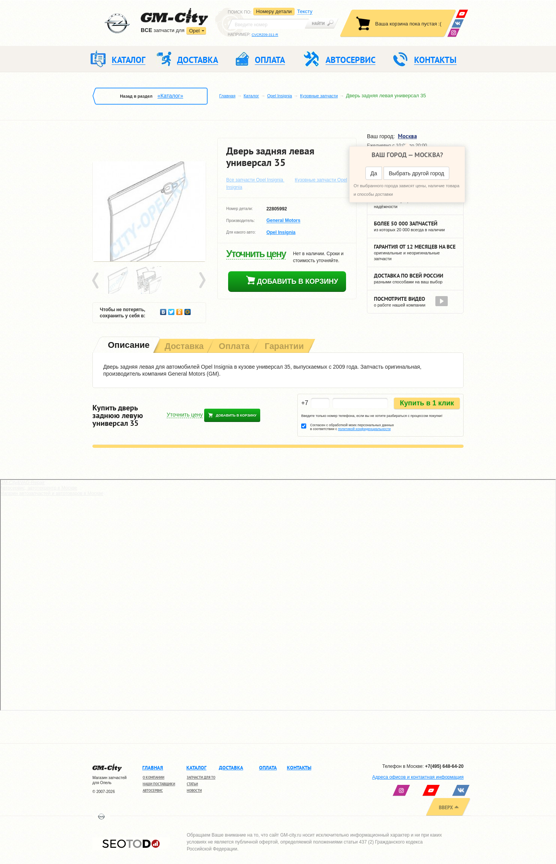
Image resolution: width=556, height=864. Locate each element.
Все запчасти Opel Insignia (255, 180)
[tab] (128, 346)
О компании (153, 777)
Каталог (251, 95)
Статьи (192, 784)
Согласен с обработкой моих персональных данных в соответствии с (352, 427)
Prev (96, 280)
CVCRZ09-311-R (265, 35)
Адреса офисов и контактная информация (418, 777)
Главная (227, 95)
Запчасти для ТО (201, 777)
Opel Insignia (279, 95)
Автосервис (153, 790)
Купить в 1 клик (427, 403)
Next (201, 280)
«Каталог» (170, 96)
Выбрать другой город (416, 173)
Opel (194, 31)
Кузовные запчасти (319, 95)
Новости (194, 790)
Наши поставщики (159, 784)
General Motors (283, 221)
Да (373, 173)
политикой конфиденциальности (364, 429)
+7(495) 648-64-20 (444, 766)
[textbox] (268, 24)
